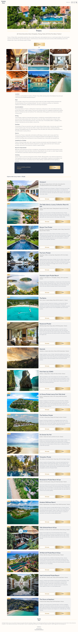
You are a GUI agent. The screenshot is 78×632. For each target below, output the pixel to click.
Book (39, 44)
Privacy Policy (39, 628)
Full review (47, 199)
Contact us (39, 626)
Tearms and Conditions (39, 629)
